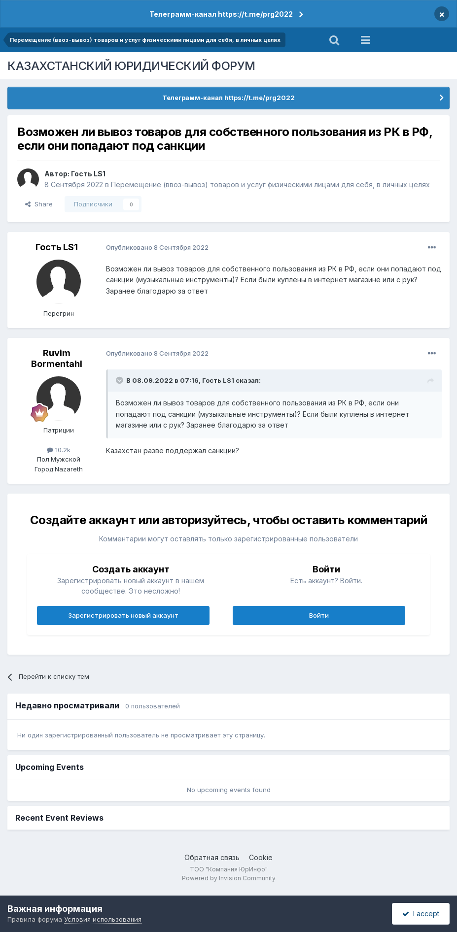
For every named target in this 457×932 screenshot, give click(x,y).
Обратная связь (212, 857)
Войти (319, 615)
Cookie (261, 857)
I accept (420, 913)
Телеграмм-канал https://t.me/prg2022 (221, 14)
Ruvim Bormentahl (56, 358)
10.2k (58, 450)
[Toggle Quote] (120, 380)
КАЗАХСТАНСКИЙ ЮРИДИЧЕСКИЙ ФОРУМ (131, 66)
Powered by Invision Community (229, 878)
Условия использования (102, 919)
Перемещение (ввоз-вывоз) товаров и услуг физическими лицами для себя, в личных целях (270, 184)
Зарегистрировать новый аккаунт (123, 615)
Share (39, 204)
